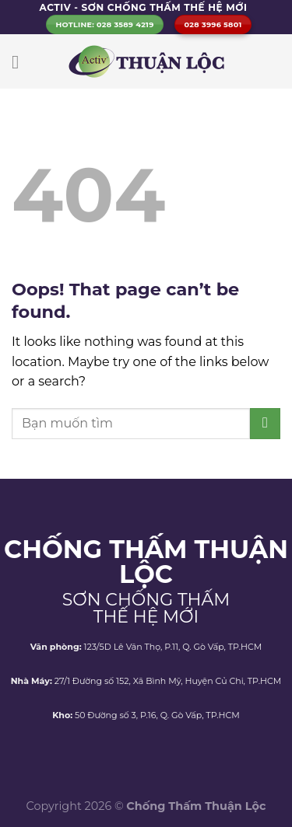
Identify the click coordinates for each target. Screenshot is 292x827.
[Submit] (265, 423)
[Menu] (21, 62)
